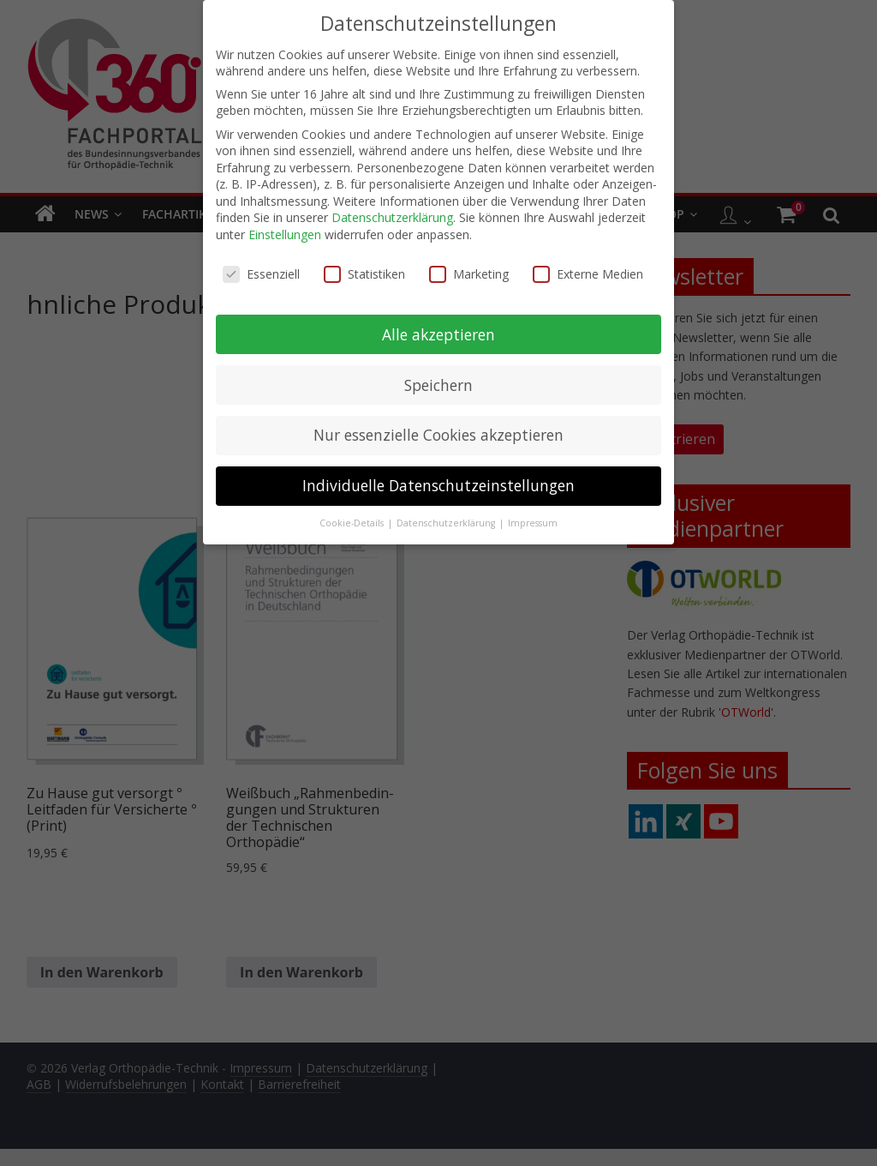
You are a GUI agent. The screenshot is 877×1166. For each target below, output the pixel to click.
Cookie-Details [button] (352, 518)
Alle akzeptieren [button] (438, 328)
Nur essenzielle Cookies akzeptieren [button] (438, 429)
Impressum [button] (533, 518)
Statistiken (364, 268)
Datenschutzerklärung (392, 212)
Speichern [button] (438, 379)
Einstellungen (284, 228)
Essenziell (261, 268)
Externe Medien (588, 268)
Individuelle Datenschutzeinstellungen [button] (438, 480)
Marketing (469, 268)
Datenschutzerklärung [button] (447, 518)
